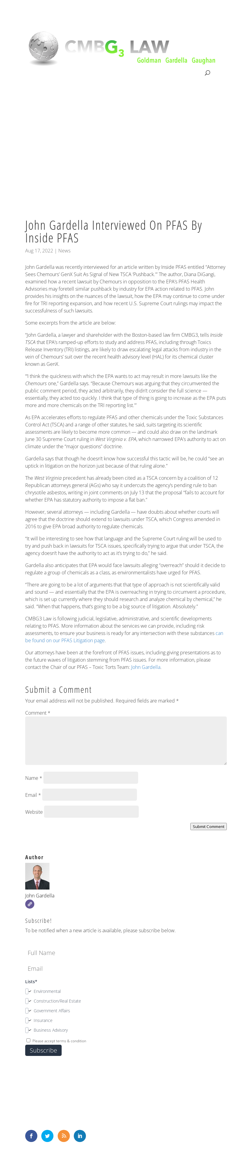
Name (33, 778)
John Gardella (145, 667)
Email (33, 795)
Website (34, 812)
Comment (37, 713)
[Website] (29, 904)
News (64, 250)
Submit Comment (208, 826)
